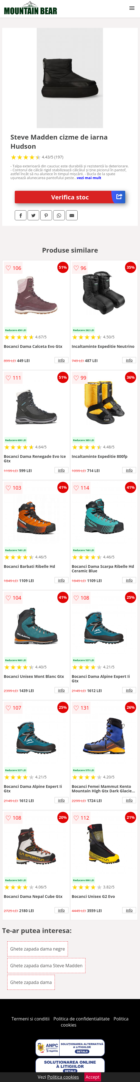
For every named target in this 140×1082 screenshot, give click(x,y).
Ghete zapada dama (31, 982)
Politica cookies (63, 1077)
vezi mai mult (89, 177)
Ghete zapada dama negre (37, 949)
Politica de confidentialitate (81, 1019)
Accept (93, 1077)
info (61, 360)
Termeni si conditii (30, 1019)
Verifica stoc (88, 197)
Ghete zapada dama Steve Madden (46, 966)
